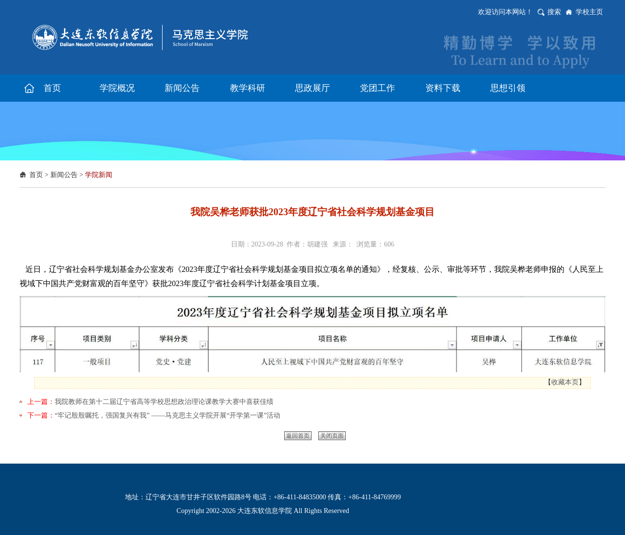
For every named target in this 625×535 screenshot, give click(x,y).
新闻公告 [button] (182, 88)
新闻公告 (64, 174)
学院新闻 (98, 174)
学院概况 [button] (117, 88)
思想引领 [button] (507, 88)
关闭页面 (332, 435)
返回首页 (298, 435)
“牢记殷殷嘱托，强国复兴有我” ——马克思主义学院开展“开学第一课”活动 (167, 415)
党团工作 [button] (377, 88)
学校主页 (589, 12)
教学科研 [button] (247, 88)
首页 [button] (52, 88)
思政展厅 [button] (312, 88)
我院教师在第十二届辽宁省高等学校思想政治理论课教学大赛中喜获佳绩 (164, 401)
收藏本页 (565, 382)
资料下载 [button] (442, 88)
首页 (36, 174)
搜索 (554, 12)
